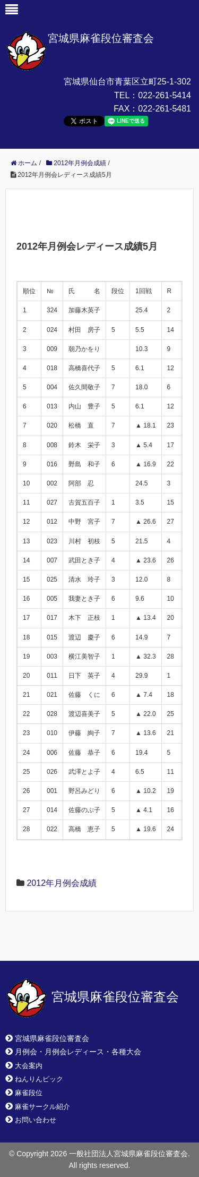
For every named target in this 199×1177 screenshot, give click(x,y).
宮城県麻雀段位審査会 (101, 38)
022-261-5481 (164, 108)
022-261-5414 (164, 95)
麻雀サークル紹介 (42, 1107)
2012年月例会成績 (62, 883)
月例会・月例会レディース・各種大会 (78, 1051)
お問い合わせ (35, 1120)
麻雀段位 (28, 1093)
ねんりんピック (39, 1079)
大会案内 (28, 1066)
